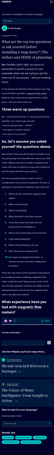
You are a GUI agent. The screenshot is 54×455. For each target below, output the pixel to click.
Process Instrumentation (31, 442)
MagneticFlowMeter (11, 442)
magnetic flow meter (37, 93)
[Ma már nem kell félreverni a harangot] (27, 366)
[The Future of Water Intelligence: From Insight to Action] (27, 393)
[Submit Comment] (49, 342)
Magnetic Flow (40, 437)
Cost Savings (8, 437)
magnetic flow (30, 307)
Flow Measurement (23, 437)
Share (47, 321)
